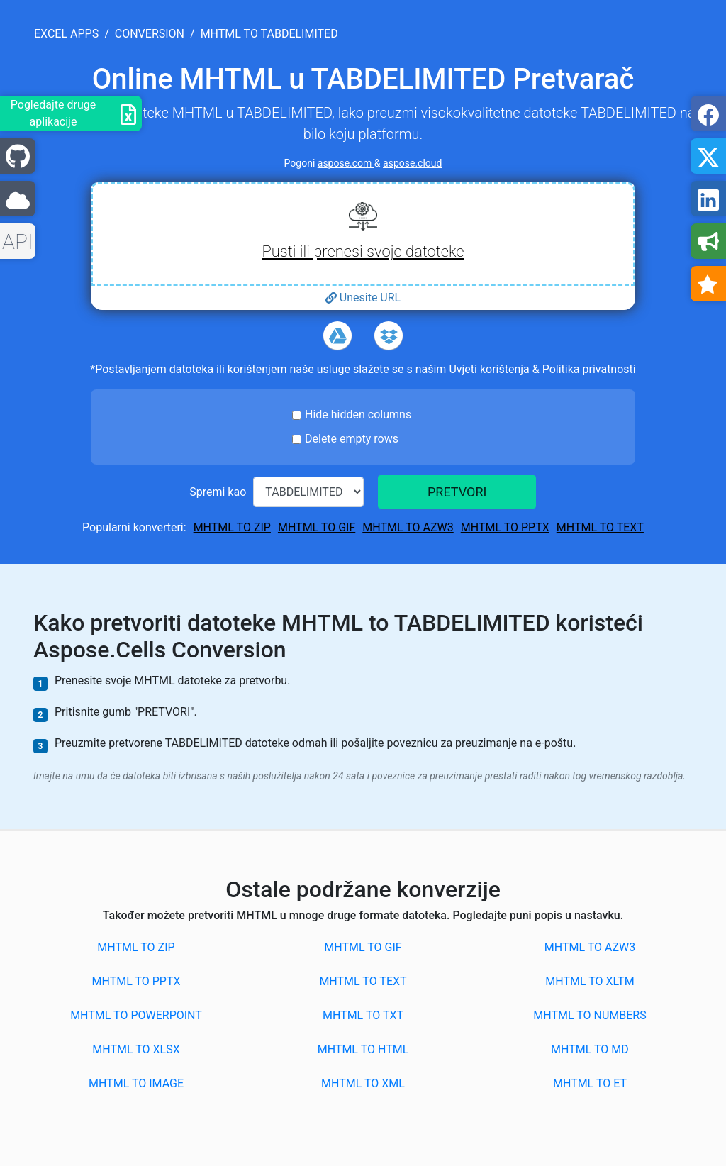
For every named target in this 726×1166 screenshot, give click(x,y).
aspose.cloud (412, 163)
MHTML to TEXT (600, 527)
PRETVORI (457, 491)
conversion (149, 33)
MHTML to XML (363, 1083)
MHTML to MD (590, 1049)
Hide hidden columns (358, 414)
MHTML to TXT (363, 1015)
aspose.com (346, 163)
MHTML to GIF (316, 527)
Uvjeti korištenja (490, 369)
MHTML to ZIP (232, 527)
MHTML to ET (590, 1083)
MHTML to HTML (363, 1049)
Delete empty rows (351, 438)
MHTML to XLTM (589, 981)
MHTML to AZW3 (407, 527)
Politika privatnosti (589, 369)
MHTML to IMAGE (136, 1083)
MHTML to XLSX (135, 1049)
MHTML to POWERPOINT (136, 1015)
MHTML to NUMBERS (589, 1015)
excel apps (66, 33)
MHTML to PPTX (505, 527)
